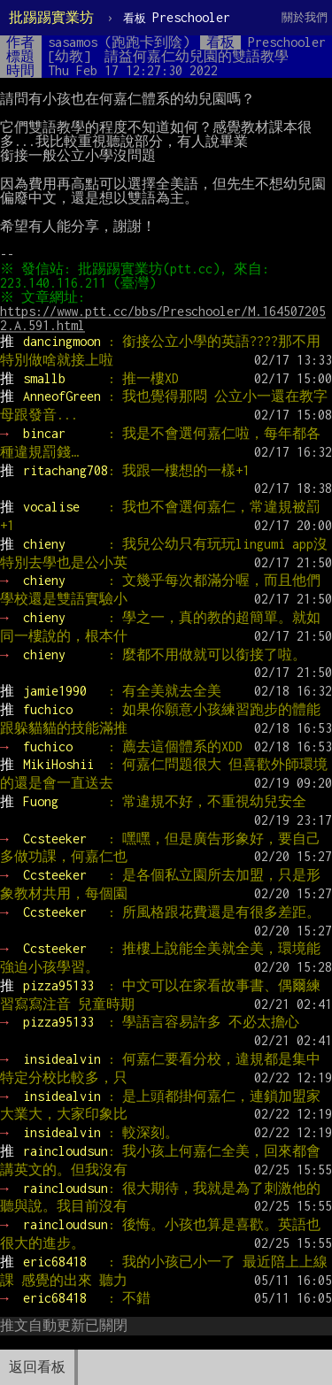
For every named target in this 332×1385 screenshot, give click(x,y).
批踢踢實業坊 (51, 17)
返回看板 (37, 1366)
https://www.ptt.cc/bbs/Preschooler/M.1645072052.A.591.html (163, 318)
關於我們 (305, 17)
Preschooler (176, 17)
